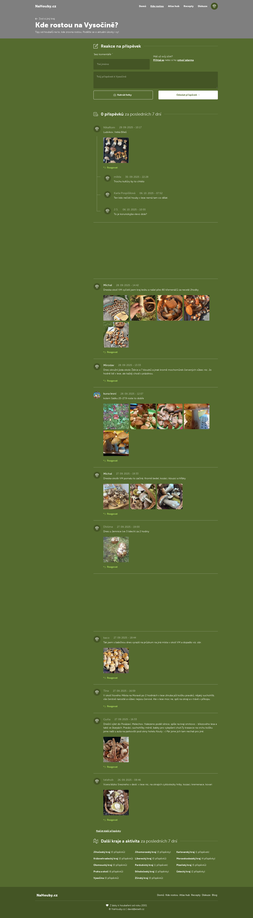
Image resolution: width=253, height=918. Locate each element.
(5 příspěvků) (191, 865)
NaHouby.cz (45, 6)
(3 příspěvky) (153, 852)
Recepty (189, 6)
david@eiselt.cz (136, 909)
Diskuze (202, 6)
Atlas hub (173, 6)
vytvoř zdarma (185, 60)
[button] (123, 95)
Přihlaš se (158, 60)
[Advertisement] (61, 95)
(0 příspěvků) (109, 852)
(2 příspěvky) (152, 871)
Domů (142, 6)
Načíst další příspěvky (108, 831)
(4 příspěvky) (195, 858)
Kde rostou (157, 6)
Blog (214, 895)
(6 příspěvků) (108, 871)
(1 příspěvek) (192, 852)
